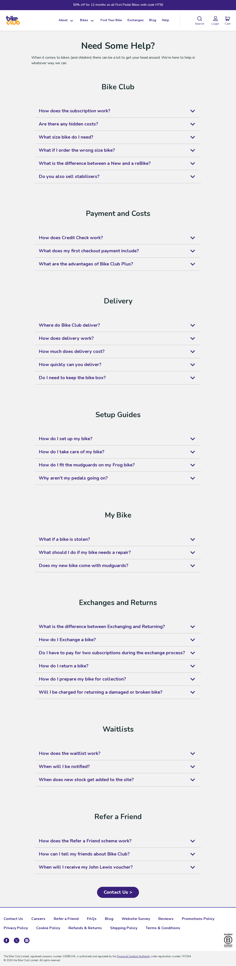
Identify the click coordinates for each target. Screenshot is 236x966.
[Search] (199, 20)
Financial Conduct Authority (133, 956)
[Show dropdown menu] (71, 20)
